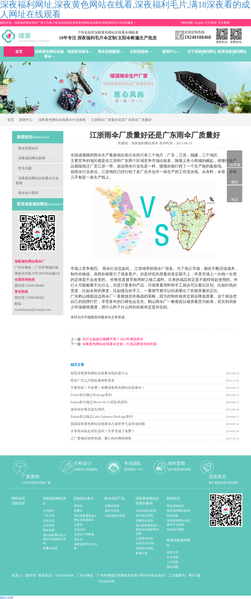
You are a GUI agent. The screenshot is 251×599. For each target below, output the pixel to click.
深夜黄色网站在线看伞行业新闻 (62, 120)
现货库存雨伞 (79, 52)
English (198, 22)
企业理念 (49, 525)
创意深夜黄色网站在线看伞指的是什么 (99, 373)
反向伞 (78, 539)
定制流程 (18, 503)
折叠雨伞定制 (144, 520)
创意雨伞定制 (144, 548)
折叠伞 (78, 510)
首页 (18, 52)
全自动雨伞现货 (115, 515)
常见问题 (25, 168)
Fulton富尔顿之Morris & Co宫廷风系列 (99, 402)
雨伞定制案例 (110, 52)
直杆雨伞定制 (144, 515)
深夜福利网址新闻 (31, 158)
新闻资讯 (173, 498)
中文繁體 (223, 22)
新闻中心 (171, 52)
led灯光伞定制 (145, 543)
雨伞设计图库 (28, 193)
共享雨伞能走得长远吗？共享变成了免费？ (103, 431)
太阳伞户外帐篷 (84, 534)
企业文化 (49, 520)
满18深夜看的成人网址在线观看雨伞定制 (147, 529)
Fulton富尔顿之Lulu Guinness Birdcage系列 (102, 416)
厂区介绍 (49, 515)
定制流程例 (140, 52)
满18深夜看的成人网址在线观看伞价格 (54, 539)
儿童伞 (78, 524)
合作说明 (172, 557)
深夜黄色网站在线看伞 (49, 54)
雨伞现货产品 (114, 498)
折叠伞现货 (112, 506)
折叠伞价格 (50, 548)
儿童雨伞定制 (144, 538)
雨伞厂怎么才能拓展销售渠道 (93, 380)
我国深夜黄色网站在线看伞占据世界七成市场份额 (108, 424)
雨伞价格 (49, 530)
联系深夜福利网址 (232, 52)
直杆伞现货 (112, 510)
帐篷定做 (141, 553)
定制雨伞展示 (83, 498)
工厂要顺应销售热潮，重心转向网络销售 (101, 438)
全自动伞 (80, 529)
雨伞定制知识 (28, 148)
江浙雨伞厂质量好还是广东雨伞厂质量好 (121, 120)
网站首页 (18, 498)
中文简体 (210, 22)
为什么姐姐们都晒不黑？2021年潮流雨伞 (112, 339)
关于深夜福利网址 (201, 52)
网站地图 (187, 22)
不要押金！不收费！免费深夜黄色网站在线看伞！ (108, 388)
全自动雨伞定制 (146, 510)
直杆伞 (78, 506)
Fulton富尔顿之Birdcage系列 (91, 395)
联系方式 (172, 552)
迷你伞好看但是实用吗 (87, 409)
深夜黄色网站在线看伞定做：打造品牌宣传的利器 (119, 344)
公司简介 (49, 510)
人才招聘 (172, 562)
